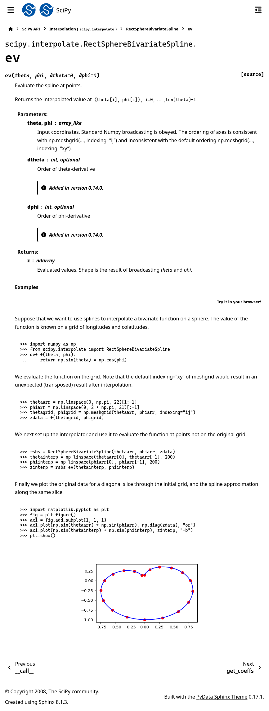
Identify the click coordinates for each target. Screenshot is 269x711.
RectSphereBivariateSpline (152, 29)
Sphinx (47, 702)
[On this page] (258, 10)
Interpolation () (83, 29)
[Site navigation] (10, 10)
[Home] (10, 29)
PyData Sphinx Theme (221, 696)
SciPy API (31, 29)
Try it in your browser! (239, 302)
